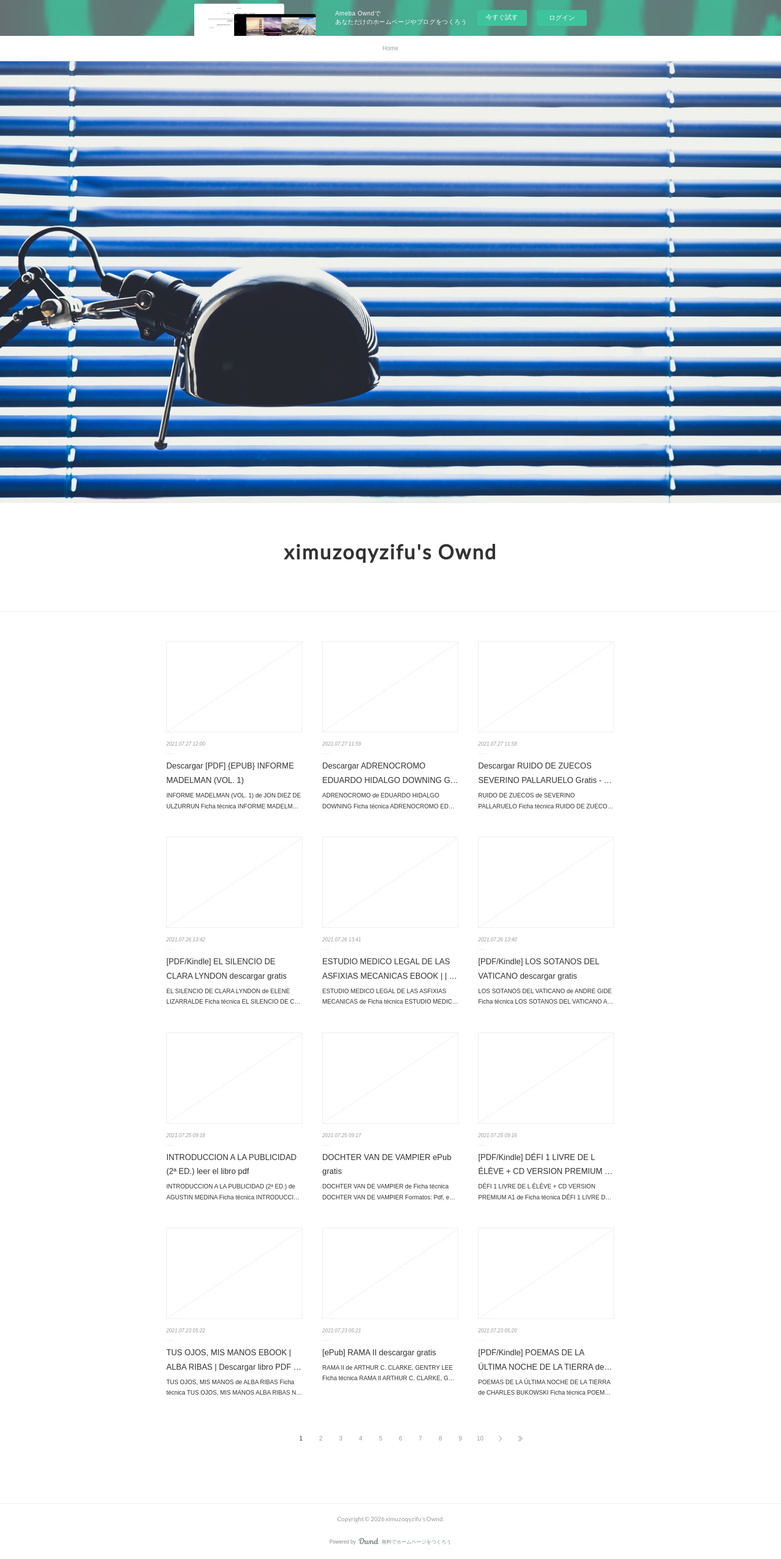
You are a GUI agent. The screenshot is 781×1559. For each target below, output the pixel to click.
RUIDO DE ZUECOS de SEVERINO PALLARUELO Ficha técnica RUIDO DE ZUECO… (545, 801)
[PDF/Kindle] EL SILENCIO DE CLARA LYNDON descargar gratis (226, 968)
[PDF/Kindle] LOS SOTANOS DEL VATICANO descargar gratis (538, 968)
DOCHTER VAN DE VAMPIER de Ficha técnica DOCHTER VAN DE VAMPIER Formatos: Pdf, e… (388, 1192)
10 (480, 1438)
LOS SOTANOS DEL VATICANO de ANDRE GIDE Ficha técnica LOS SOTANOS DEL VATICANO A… (545, 997)
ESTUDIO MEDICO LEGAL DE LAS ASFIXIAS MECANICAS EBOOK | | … (389, 968)
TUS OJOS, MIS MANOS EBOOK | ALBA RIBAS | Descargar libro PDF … (233, 1359)
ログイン (562, 17)
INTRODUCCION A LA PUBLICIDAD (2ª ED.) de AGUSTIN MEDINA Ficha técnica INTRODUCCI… (232, 1192)
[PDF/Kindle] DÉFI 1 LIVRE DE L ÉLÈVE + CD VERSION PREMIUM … (545, 1164)
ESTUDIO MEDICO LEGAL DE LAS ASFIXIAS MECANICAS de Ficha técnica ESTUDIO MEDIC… (390, 997)
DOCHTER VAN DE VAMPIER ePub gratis (386, 1164)
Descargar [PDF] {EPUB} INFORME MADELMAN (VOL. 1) (230, 773)
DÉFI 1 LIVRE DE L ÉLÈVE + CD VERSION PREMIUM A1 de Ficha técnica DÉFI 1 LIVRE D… (544, 1192)
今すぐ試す (502, 17)
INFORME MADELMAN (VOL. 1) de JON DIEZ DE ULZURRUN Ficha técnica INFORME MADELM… (233, 801)
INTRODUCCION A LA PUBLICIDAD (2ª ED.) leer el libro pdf (231, 1164)
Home (390, 48)
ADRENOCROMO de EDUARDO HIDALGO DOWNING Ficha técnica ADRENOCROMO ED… (388, 801)
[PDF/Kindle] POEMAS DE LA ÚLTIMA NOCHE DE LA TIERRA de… (545, 1359)
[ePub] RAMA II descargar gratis (379, 1352)
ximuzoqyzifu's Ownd (390, 552)
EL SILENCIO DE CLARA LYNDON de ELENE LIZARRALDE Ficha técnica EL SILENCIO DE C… (233, 997)
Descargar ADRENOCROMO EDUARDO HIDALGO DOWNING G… (390, 773)
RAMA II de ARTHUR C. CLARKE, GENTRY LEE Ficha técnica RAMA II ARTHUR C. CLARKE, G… (388, 1373)
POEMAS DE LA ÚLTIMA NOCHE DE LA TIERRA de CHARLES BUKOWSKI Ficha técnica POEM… (544, 1388)
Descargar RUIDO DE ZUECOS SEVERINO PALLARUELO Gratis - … (545, 773)
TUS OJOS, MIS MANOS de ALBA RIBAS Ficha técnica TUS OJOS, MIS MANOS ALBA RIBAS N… (234, 1388)
